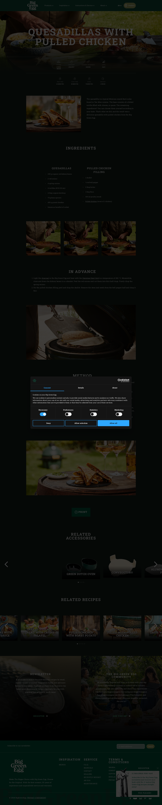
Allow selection (81, 423)
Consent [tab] (47, 388)
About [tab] (114, 388)
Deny (48, 423)
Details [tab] (81, 388)
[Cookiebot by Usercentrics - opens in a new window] (119, 380)
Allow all (113, 423)
